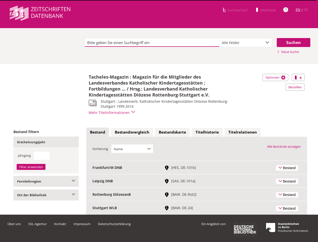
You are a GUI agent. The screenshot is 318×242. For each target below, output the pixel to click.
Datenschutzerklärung (114, 224)
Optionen (275, 77)
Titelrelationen (242, 132)
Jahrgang (24, 155)
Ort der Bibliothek (46, 195)
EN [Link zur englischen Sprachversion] (298, 9)
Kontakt (60, 224)
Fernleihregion (46, 181)
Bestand (97, 132)
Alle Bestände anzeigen (284, 146)
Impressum (82, 224)
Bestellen (295, 87)
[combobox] (245, 42)
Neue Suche (288, 51)
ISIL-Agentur (37, 224)
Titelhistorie (207, 132)
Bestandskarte (172, 132)
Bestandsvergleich (132, 132)
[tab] (97, 132)
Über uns (14, 224)
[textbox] (151, 42)
